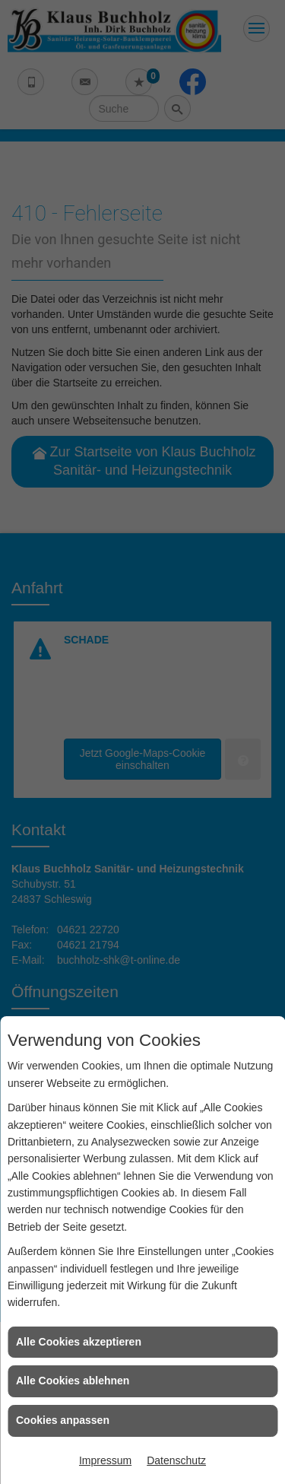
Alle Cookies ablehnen (72, 1380)
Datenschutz (176, 1460)
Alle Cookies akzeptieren (78, 1342)
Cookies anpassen (62, 1420)
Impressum (105, 1460)
